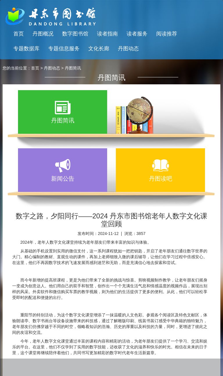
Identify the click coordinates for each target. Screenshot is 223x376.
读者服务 (137, 34)
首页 (18, 34)
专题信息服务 (64, 48)
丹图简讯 (73, 68)
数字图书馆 (75, 34)
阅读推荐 (166, 34)
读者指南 (107, 34)
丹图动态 (128, 48)
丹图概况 (43, 34)
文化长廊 (98, 48)
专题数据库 (26, 48)
